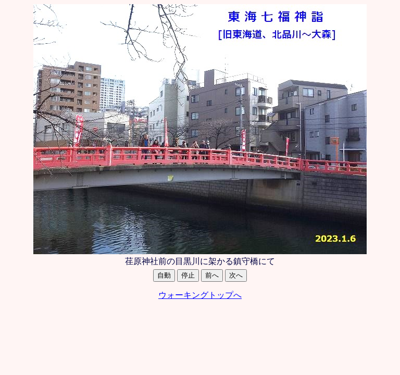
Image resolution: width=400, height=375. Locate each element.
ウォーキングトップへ (200, 295)
